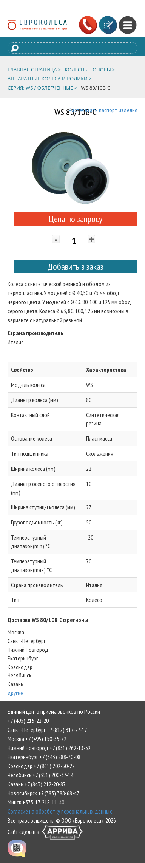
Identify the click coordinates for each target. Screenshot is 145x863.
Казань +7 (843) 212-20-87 (37, 784)
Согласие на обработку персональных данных (60, 811)
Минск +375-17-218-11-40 (36, 802)
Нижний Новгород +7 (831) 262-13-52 (49, 748)
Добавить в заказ (75, 266)
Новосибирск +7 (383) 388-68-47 (43, 793)
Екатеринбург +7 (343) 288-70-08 (44, 757)
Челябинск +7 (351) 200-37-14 (40, 775)
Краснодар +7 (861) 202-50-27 (41, 766)
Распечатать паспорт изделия (103, 110)
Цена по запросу (75, 219)
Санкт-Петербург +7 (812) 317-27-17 (47, 729)
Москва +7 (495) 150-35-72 (37, 738)
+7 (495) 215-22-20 (28, 720)
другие (15, 693)
